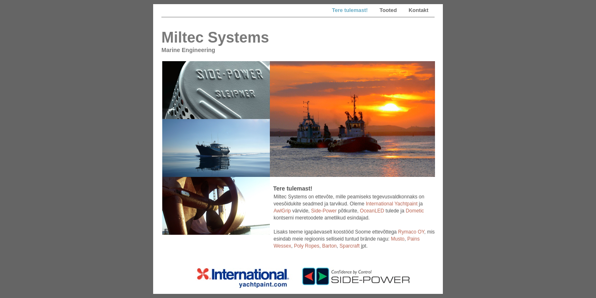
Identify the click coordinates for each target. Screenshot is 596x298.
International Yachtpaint (392, 204)
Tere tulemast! (350, 10)
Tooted (389, 10)
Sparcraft (349, 246)
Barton (329, 246)
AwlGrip (282, 211)
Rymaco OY (411, 232)
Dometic (415, 211)
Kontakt (418, 10)
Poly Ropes (306, 246)
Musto (398, 239)
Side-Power (323, 211)
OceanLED (372, 211)
